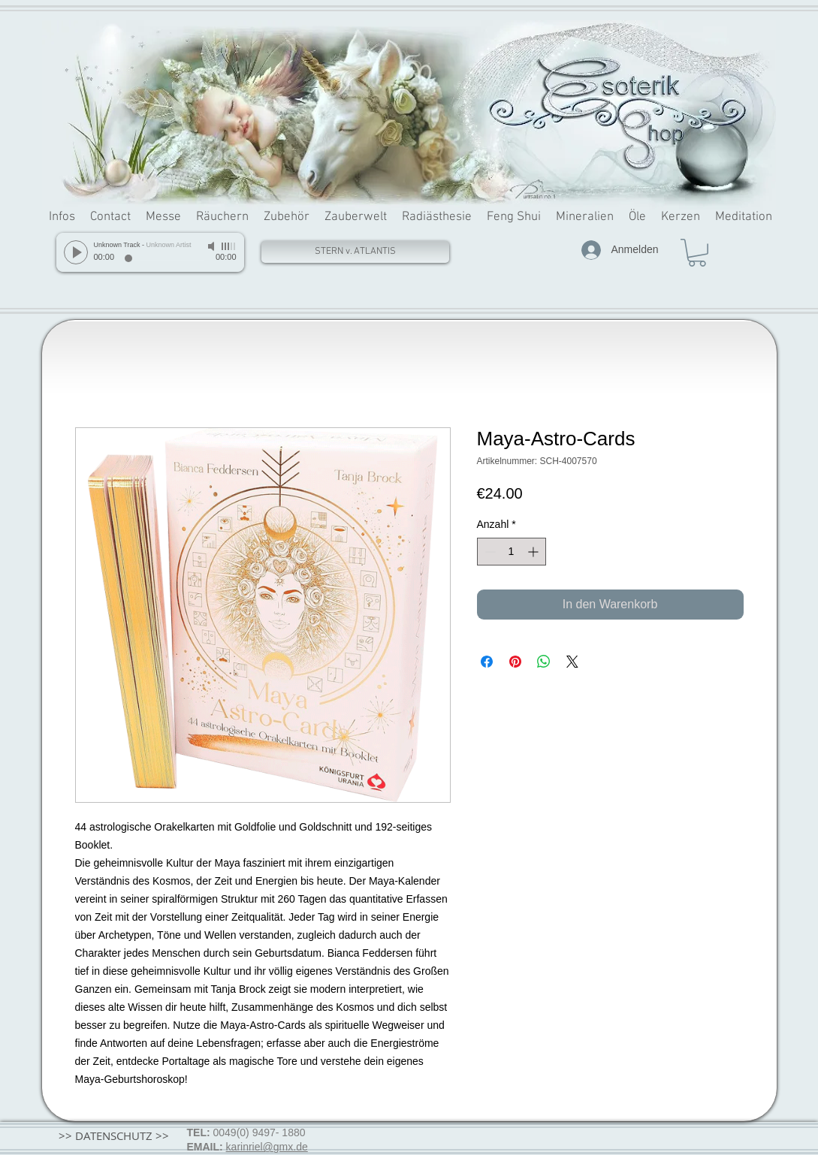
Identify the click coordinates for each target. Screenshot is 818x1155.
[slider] (229, 246)
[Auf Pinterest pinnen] (515, 662)
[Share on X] (572, 662)
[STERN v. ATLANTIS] (355, 252)
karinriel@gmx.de (267, 1147)
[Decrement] (488, 551)
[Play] (76, 252)
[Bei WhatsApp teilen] (544, 662)
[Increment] (534, 551)
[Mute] (212, 246)
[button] (697, 253)
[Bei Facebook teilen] (487, 662)
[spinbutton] (511, 551)
